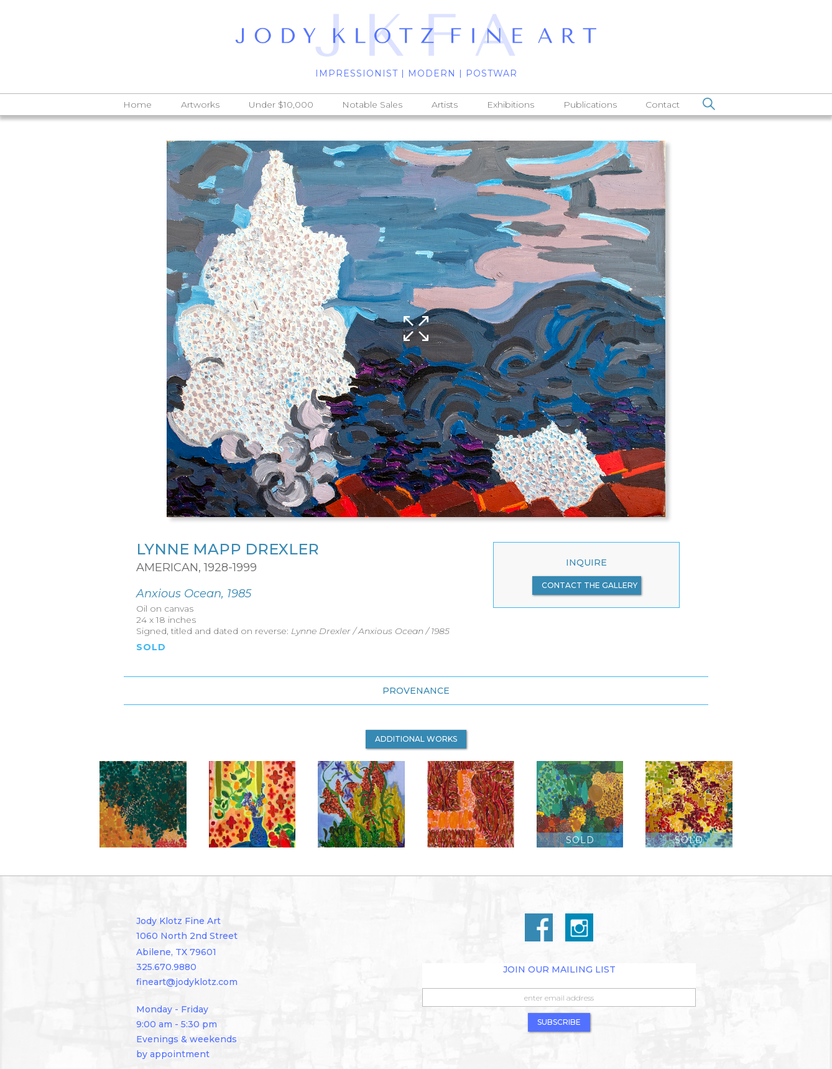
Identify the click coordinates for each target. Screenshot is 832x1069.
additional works (416, 739)
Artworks (200, 104)
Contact (662, 104)
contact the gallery (589, 585)
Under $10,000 (281, 104)
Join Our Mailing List (559, 969)
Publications (590, 104)
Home (137, 104)
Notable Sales (372, 104)
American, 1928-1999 (196, 567)
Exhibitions (510, 104)
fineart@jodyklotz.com (187, 981)
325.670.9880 (166, 967)
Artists (445, 104)
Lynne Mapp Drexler (227, 549)
